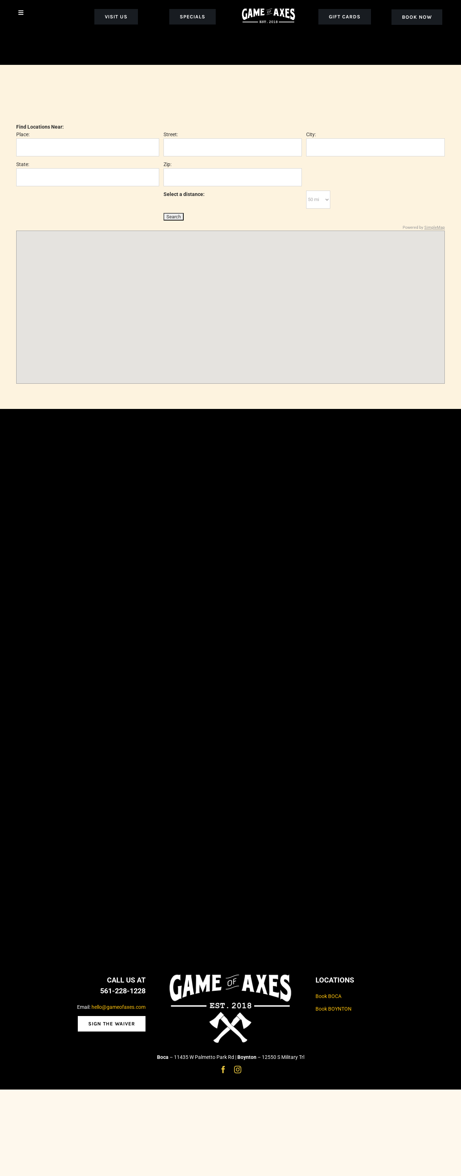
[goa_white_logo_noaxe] (268, 8)
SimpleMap (434, 227)
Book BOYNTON (333, 1009)
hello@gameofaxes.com (118, 1007)
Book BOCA (328, 996)
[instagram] (237, 1069)
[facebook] (223, 1069)
